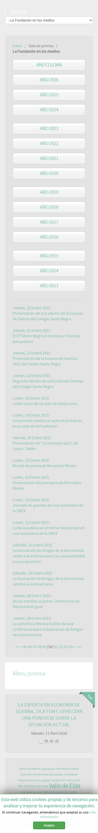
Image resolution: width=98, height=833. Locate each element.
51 (56, 647)
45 (25, 647)
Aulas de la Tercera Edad (34, 774)
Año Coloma (49, 65)
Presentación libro (32, 792)
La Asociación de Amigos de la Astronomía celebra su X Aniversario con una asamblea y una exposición (49, 556)
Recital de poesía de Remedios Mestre (44, 466)
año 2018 (49, 207)
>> (79, 647)
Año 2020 (49, 173)
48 (39, 647)
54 (71, 647)
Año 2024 (49, 110)
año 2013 (49, 286)
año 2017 (49, 222)
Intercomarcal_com (60, 792)
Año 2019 (49, 192)
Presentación (58, 780)
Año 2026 (49, 80)
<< (17, 647)
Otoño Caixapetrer (30, 768)
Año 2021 (49, 158)
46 (30, 647)
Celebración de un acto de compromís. (45, 403)
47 (35, 647)
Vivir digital (42, 780)
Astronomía (74, 780)
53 (66, 647)
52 (61, 647)
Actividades (56, 774)
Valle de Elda (64, 786)
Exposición (48, 769)
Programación (26, 780)
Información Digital (67, 768)
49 (44, 647)
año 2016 (49, 237)
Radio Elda (41, 786)
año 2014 (49, 271)
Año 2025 (49, 95)
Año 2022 (49, 143)
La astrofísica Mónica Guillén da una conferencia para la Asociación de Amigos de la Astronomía (48, 629)
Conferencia (71, 774)
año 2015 (49, 256)
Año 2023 (49, 128)
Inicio (17, 46)
